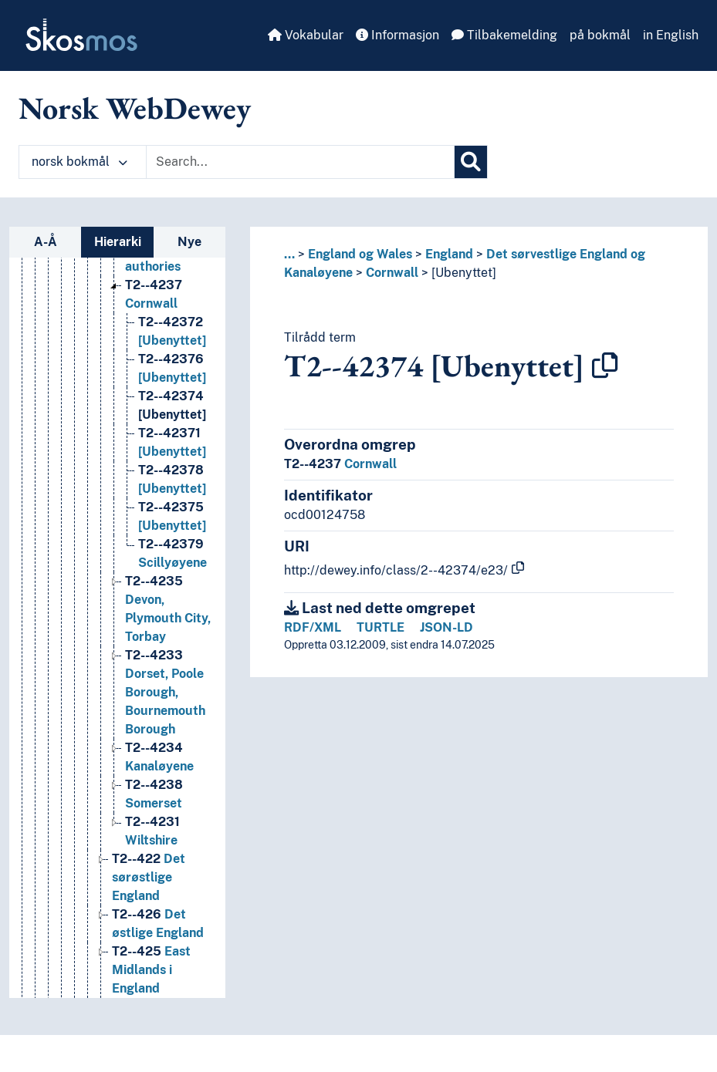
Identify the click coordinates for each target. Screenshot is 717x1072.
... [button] (289, 254)
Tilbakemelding (504, 35)
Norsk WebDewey (135, 108)
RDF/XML (312, 627)
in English (670, 35)
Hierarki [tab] (117, 241)
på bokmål (600, 35)
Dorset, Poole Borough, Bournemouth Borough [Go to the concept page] (165, 692)
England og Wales (360, 254)
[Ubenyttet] (463, 272)
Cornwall (392, 272)
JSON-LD (446, 627)
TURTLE (380, 627)
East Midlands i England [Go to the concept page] (151, 970)
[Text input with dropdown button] (300, 162)
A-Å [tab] (45, 241)
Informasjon (397, 35)
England (449, 254)
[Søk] (471, 162)
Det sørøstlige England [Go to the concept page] (148, 877)
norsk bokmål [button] (79, 161)
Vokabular (305, 35)
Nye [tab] (189, 241)
